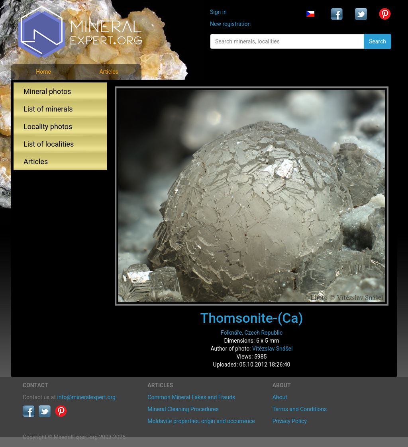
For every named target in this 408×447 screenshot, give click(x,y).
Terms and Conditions (300, 409)
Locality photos (48, 126)
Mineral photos (47, 91)
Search (377, 41)
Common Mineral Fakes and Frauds (191, 397)
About (280, 397)
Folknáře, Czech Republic (251, 332)
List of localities (49, 144)
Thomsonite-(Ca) (251, 318)
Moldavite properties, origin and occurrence (201, 421)
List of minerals (48, 109)
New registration (230, 24)
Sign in (218, 12)
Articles (108, 72)
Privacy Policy (290, 421)
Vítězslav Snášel (272, 348)
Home (43, 72)
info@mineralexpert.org (86, 397)
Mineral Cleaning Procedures (183, 409)
